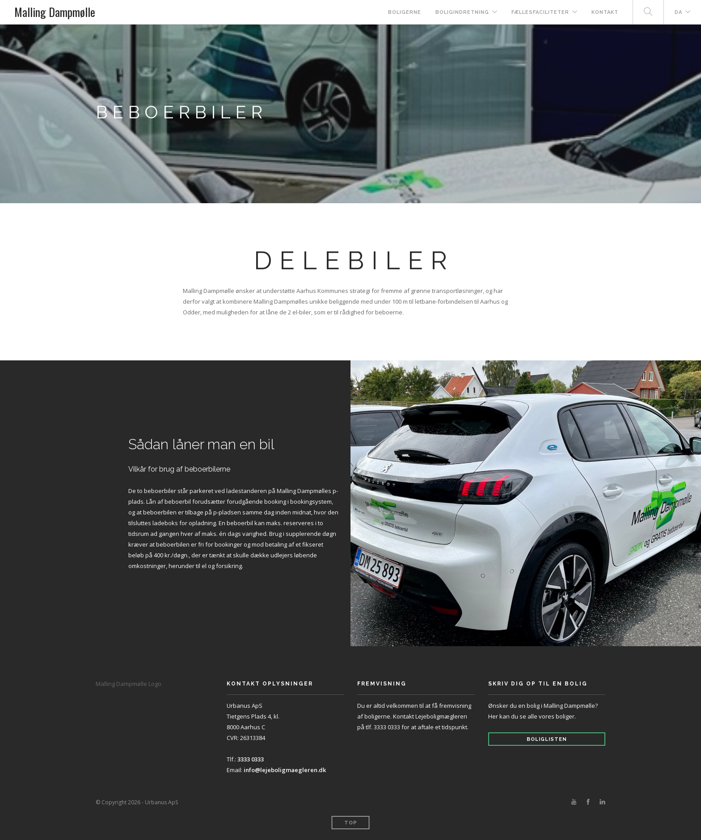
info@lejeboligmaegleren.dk (285, 770)
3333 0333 (250, 759)
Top (350, 823)
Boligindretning (462, 12)
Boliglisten (547, 739)
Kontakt (604, 12)
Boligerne (404, 12)
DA (678, 12)
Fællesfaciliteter (540, 12)
